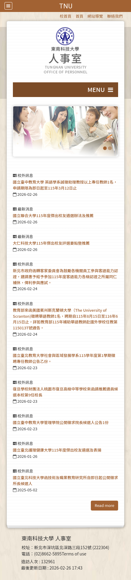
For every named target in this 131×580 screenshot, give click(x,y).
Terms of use (74, 554)
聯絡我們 (115, 16)
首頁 (79, 16)
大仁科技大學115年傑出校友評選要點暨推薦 (51, 243)
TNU (65, 6)
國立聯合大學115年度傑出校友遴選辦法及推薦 (53, 215)
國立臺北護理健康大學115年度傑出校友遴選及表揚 (57, 450)
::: (56, 15)
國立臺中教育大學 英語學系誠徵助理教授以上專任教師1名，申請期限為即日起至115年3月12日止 (65, 185)
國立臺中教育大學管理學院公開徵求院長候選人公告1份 (61, 422)
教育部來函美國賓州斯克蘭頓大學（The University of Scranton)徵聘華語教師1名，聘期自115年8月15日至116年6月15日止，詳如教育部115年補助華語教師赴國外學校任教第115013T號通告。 (65, 319)
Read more (104, 505)
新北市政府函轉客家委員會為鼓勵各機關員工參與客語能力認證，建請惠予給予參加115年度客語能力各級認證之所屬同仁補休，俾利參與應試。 (65, 276)
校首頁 (65, 16)
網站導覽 (95, 16)
